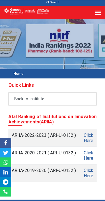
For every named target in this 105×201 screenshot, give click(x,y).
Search (53, 2)
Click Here (88, 138)
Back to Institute (29, 99)
